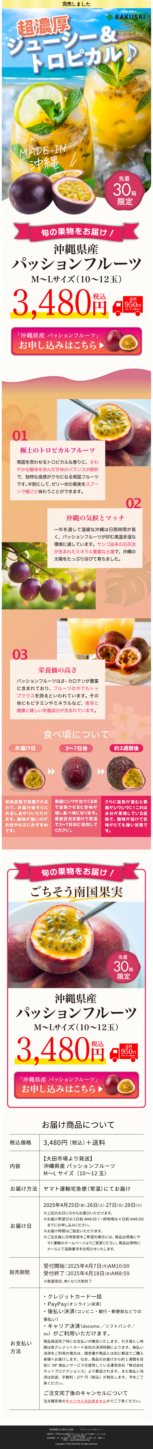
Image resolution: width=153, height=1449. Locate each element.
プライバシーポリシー (92, 1429)
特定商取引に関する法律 (62, 1429)
